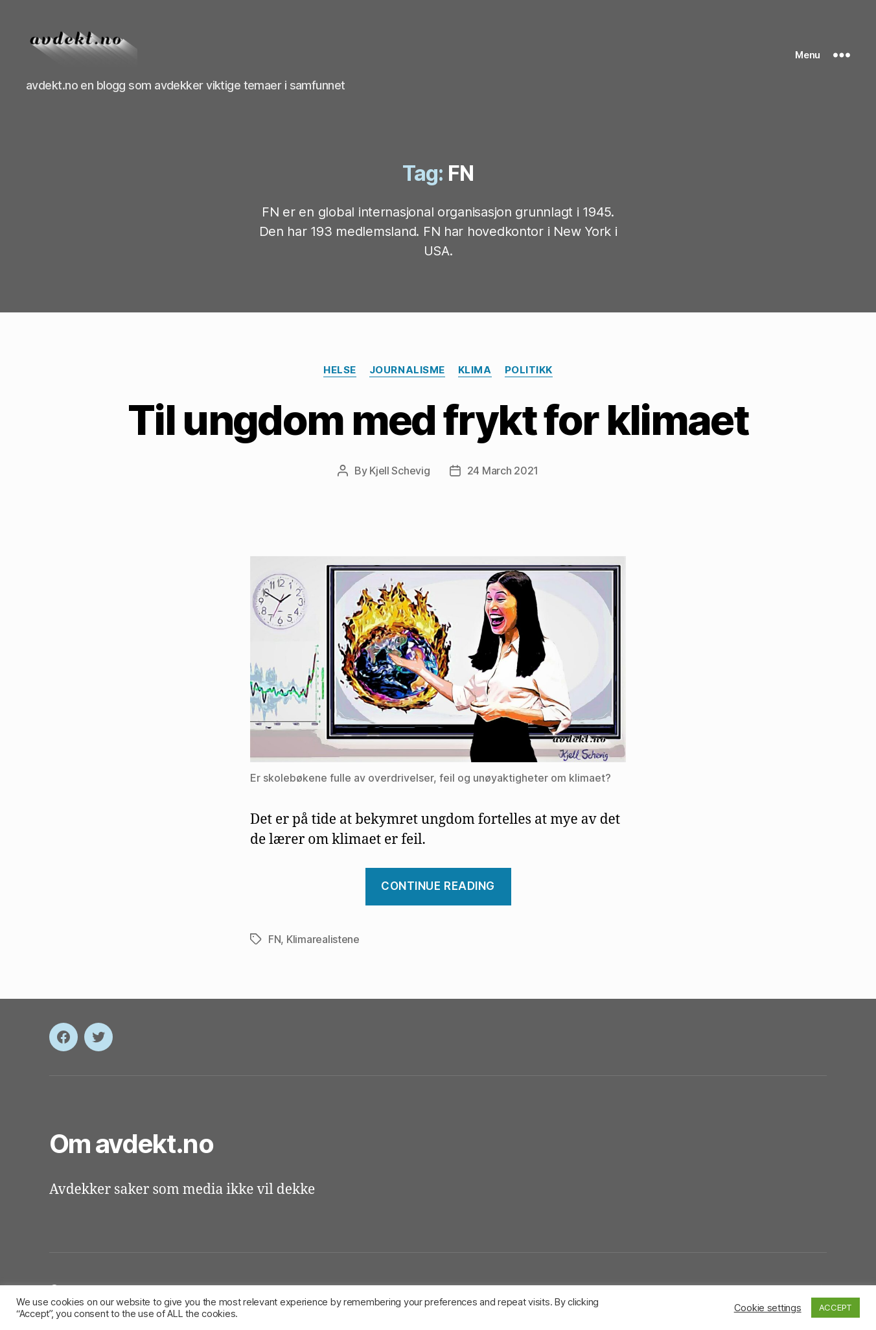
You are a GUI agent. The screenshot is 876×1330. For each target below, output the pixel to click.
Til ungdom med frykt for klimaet (438, 424)
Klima (475, 374)
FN (274, 943)
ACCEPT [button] (835, 1307)
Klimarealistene (323, 943)
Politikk (529, 374)
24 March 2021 (503, 475)
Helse (339, 374)
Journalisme (407, 374)
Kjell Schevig (399, 475)
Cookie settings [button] (767, 1308)
